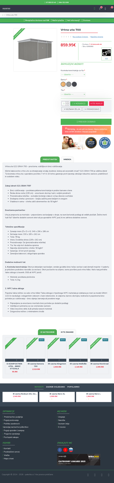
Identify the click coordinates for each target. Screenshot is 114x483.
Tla (62, 90)
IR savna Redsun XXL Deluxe (25, 394)
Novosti (39, 387)
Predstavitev (50, 159)
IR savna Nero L (93, 394)
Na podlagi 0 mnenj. (80, 37)
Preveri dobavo (86, 122)
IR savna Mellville (78, 364)
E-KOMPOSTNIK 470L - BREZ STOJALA (14, 366)
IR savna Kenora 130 (36, 365)
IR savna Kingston (57, 364)
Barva (63, 79)
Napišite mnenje (97, 37)
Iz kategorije (47, 332)
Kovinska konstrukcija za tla (72, 70)
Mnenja (67, 159)
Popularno (73, 387)
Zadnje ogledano (55, 387)
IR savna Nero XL (57, 394)
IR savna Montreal (99, 364)
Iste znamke (67, 332)
